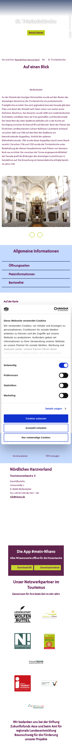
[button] (55, 6)
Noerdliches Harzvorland (27, 59)
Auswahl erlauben (36, 428)
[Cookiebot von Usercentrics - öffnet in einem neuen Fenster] (54, 309)
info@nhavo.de (17, 497)
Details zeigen (53, 408)
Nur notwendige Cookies (36, 437)
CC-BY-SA (70, 35)
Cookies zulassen (36, 418)
